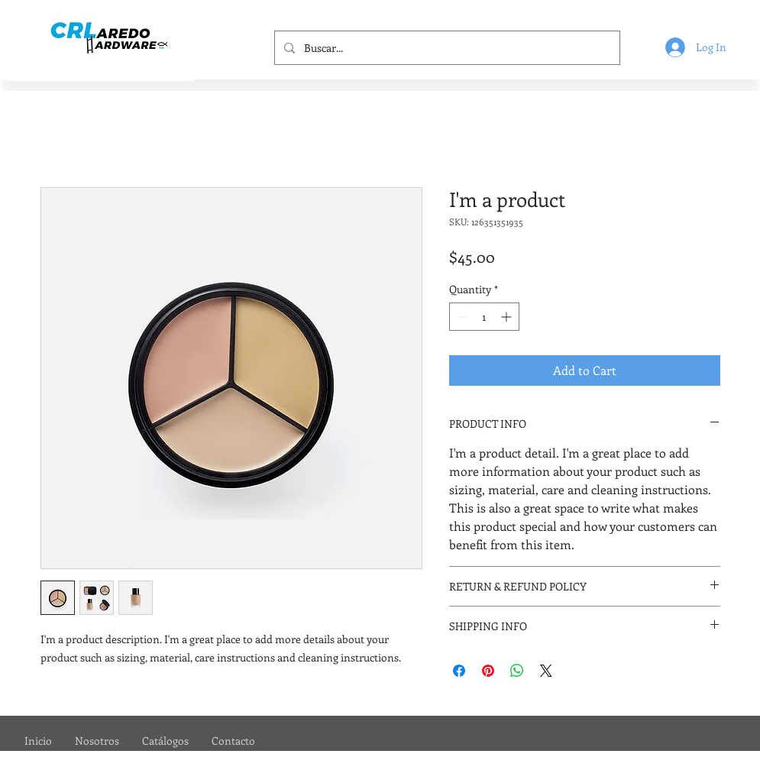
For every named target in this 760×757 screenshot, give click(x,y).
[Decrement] (461, 316)
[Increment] (507, 316)
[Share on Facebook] (459, 671)
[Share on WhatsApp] (517, 671)
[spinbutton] (484, 316)
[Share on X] (546, 671)
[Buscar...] (445, 47)
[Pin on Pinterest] (488, 671)
